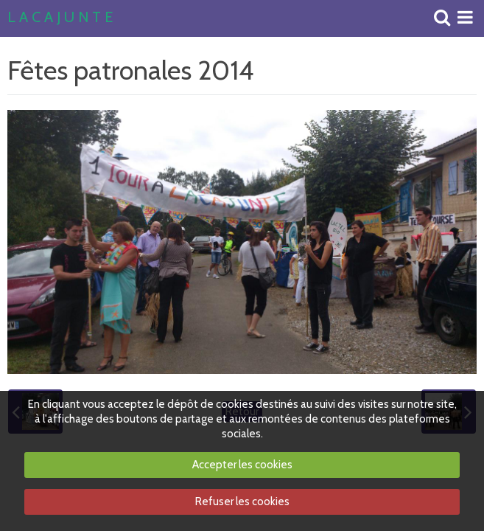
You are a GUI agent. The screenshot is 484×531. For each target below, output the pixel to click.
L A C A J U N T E (60, 18)
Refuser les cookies (242, 501)
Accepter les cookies (242, 464)
